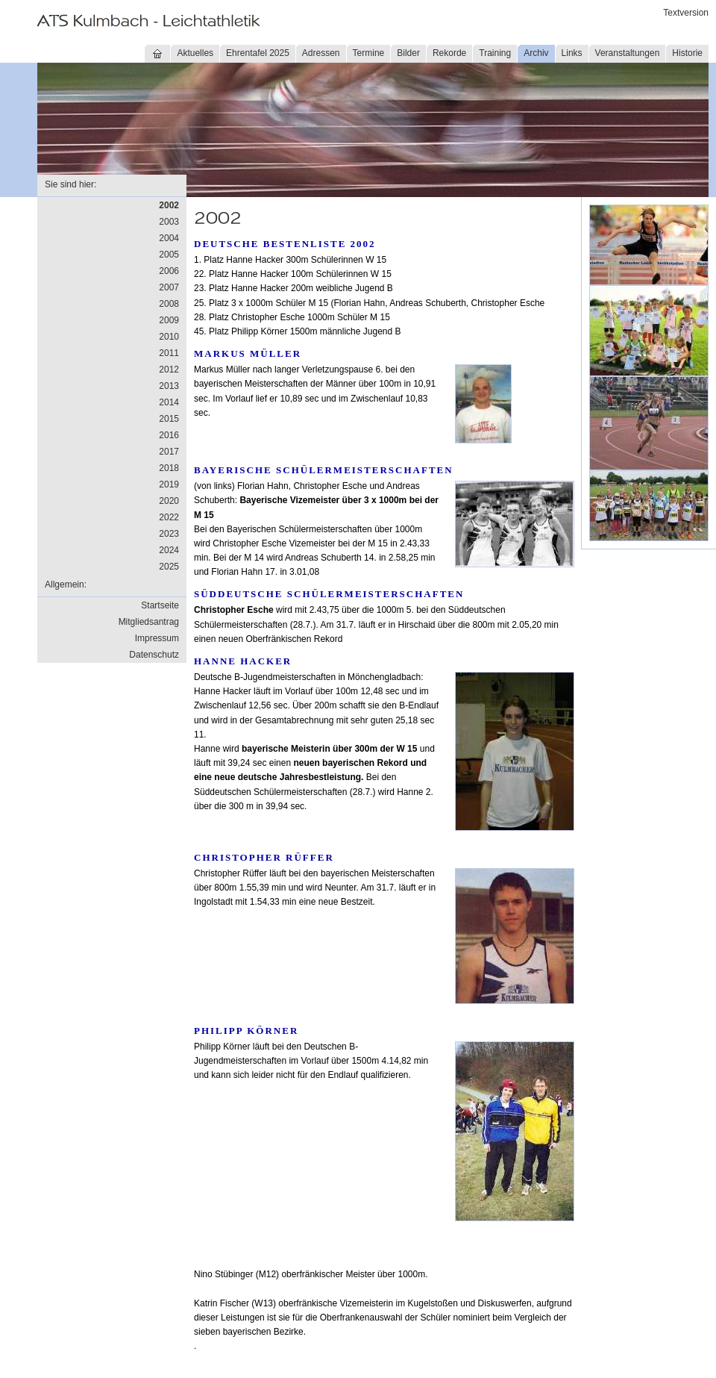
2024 (169, 550)
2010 (169, 336)
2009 (169, 320)
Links (572, 53)
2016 (169, 435)
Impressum (157, 638)
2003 (169, 221)
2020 (169, 501)
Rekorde (449, 53)
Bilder (408, 53)
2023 (169, 534)
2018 (169, 468)
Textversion (686, 12)
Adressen (321, 53)
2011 (169, 353)
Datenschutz (154, 654)
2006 (169, 271)
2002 (169, 205)
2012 (169, 369)
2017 (169, 451)
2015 (169, 419)
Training (495, 53)
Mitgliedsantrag (149, 622)
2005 (169, 254)
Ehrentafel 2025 (257, 53)
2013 (169, 386)
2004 (169, 238)
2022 (169, 517)
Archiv (536, 53)
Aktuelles (195, 53)
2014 (169, 402)
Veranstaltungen (627, 53)
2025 (169, 566)
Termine (369, 53)
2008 (169, 304)
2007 (169, 287)
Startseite (160, 605)
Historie (687, 53)
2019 (169, 484)
